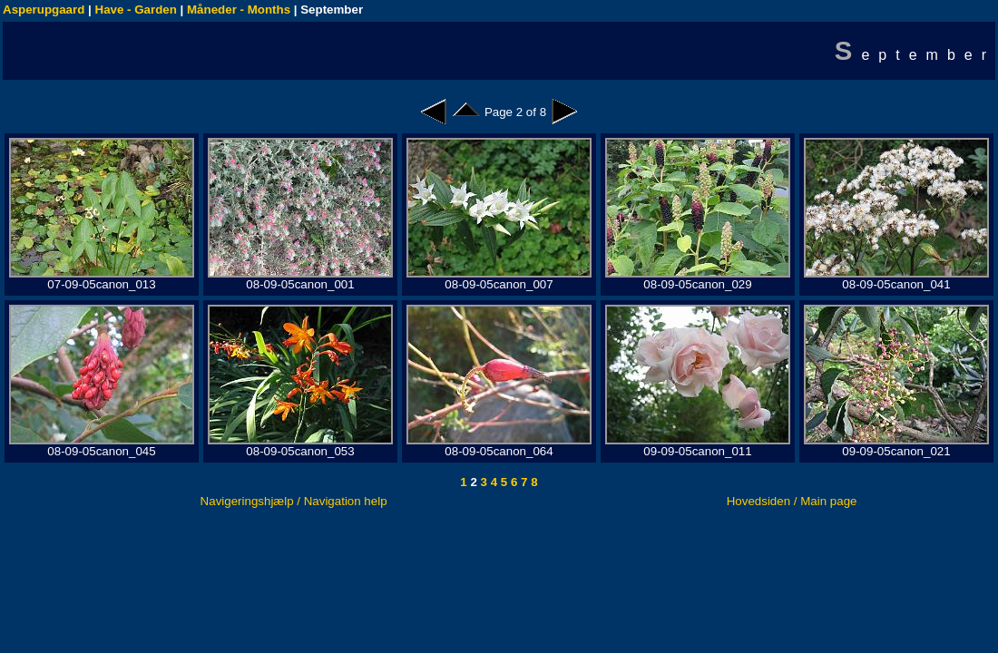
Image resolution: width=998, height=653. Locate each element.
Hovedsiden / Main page (792, 501)
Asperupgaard (43, 9)
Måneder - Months (238, 9)
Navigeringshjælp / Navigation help (294, 501)
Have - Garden (136, 9)
